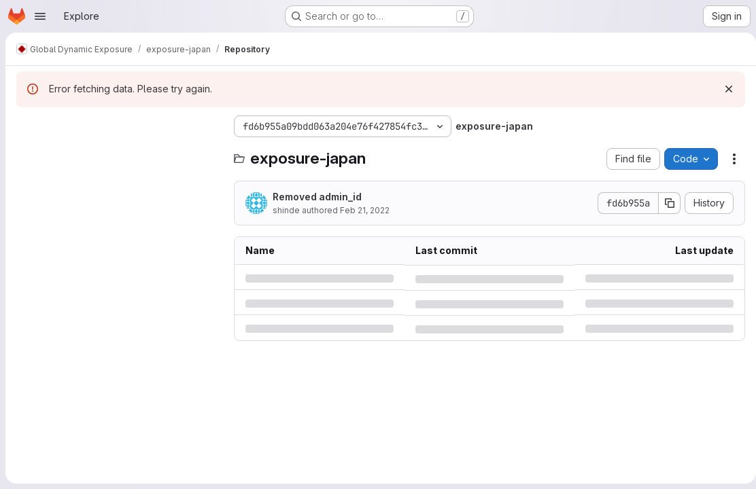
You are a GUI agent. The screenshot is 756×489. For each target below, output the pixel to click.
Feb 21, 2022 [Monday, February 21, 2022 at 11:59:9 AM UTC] (365, 210)
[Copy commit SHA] (664, 203)
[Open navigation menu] (40, 16)
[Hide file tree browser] (27, 126)
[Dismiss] (723, 89)
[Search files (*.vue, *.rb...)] (118, 153)
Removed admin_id (317, 196)
